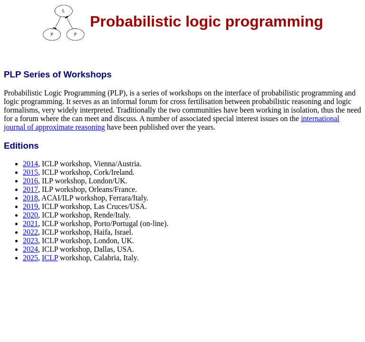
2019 (30, 206)
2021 (30, 223)
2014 (30, 164)
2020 (30, 215)
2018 (30, 198)
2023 (30, 241)
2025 (30, 258)
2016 (30, 181)
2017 (30, 189)
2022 (30, 232)
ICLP (50, 258)
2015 (30, 172)
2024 (30, 249)
